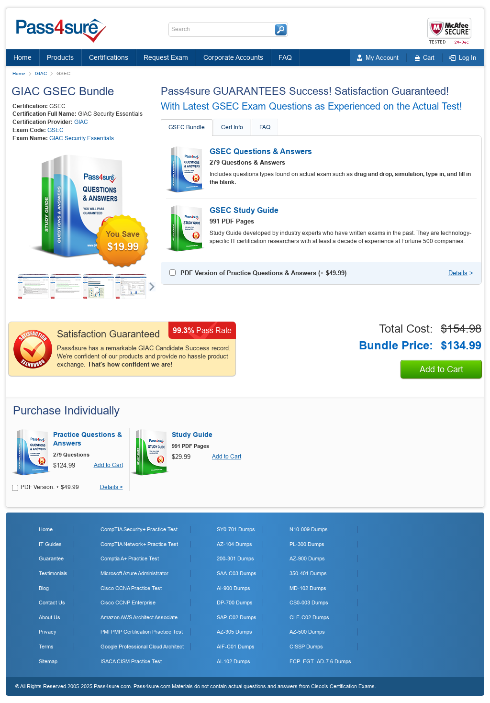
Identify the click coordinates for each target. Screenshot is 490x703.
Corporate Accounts (233, 57)
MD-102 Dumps (308, 588)
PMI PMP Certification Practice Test (141, 632)
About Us (49, 617)
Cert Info (232, 127)
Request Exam (166, 57)
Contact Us (52, 602)
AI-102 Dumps (233, 661)
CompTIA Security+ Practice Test (139, 529)
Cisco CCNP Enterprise (128, 602)
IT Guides (50, 544)
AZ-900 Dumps (307, 558)
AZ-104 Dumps (234, 544)
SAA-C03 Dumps (236, 573)
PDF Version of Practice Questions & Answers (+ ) (263, 273)
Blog (44, 588)
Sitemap (48, 661)
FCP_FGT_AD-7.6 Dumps (320, 661)
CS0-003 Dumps (309, 602)
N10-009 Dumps (309, 529)
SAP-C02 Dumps (236, 617)
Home (22, 57)
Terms (46, 646)
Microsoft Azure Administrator (134, 573)
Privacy (47, 632)
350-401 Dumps (308, 573)
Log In (467, 57)
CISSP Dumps (306, 646)
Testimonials (53, 573)
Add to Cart (441, 369)
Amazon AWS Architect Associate (139, 617)
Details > (111, 487)
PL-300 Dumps (307, 544)
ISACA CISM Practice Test (131, 661)
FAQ (285, 57)
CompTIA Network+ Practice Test (139, 544)
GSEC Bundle (186, 127)
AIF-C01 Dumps (236, 646)
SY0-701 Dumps (236, 529)
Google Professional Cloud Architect (142, 646)
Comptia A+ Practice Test (129, 558)
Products (60, 57)
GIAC (41, 73)
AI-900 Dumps (233, 588)
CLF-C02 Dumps (309, 617)
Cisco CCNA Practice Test (131, 588)
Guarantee (51, 558)
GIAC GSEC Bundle (62, 91)
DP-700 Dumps (235, 602)
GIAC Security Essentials (81, 138)
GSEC (55, 130)
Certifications (108, 57)
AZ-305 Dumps (234, 632)
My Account (382, 57)
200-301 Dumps (235, 558)
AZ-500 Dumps (307, 632)
